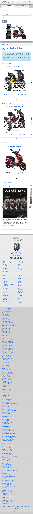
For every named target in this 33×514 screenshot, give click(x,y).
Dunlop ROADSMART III (7, 368)
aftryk (4, 506)
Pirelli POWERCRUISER (7, 496)
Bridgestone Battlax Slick (7, 322)
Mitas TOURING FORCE (7, 483)
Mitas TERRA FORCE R (7, 481)
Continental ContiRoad (7, 344)
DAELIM (5, 281)
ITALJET (9, 44)
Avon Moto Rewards (8, 187)
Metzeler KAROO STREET (8, 419)
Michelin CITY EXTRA (7, 442)
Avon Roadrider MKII (6, 311)
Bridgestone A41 (6, 317)
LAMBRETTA (21, 289)
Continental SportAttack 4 (8, 352)
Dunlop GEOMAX (6, 362)
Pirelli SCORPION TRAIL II (8, 501)
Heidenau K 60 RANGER (7, 388)
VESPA (5, 302)
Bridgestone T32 (5, 335)
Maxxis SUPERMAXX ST (7, 412)
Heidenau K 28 (5, 383)
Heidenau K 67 (5, 393)
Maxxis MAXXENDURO (7, 406)
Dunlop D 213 (5, 359)
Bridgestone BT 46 (6, 327)
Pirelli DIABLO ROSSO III (8, 490)
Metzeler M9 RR (5, 420)
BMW (19, 277)
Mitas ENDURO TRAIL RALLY (9, 469)
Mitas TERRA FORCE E (7, 477)
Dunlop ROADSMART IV (7, 369)
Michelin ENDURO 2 (6, 446)
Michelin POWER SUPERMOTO (9, 456)
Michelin (5, 268)
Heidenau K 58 (5, 385)
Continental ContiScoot (7, 345)
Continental (20, 262)
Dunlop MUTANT (6, 365)
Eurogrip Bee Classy (6, 378)
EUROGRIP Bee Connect (8, 379)
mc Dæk (4, 44)
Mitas (19, 268)
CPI (18, 279)
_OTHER (20, 304)
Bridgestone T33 (5, 336)
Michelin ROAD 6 (6, 460)
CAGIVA (19, 278)
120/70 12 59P (8, 94)
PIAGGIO (20, 297)
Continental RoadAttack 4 (8, 351)
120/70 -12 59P (8, 134)
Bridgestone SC (5, 334)
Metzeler (19, 267)
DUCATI (5, 282)
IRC (18, 265)
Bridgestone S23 (6, 332)
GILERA (19, 282)
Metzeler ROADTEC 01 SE (8, 427)
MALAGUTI (20, 291)
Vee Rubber (20, 269)
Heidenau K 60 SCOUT (7, 389)
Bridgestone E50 (6, 328)
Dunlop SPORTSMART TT (8, 375)
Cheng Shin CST (7, 262)
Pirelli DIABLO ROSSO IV (8, 491)
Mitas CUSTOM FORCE (7, 466)
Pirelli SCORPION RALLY (8, 499)
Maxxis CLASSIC (6, 400)
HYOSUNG (20, 285)
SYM (19, 299)
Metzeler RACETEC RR (7, 425)
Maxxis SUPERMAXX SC (8, 409)
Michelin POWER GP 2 (7, 452)
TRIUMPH (5, 301)
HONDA (19, 284)
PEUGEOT (5, 297)
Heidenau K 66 (5, 392)
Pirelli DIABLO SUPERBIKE (8, 493)
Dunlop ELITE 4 (5, 361)
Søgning (4, 21)
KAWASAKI (5, 288)
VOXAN (19, 302)
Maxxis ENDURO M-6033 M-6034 (9, 403)
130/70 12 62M (22, 174)
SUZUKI (5, 299)
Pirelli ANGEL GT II (6, 489)
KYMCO (5, 289)
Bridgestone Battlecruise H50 (8, 325)
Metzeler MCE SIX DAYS (7, 422)
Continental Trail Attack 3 (7, 358)
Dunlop (4, 264)
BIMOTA (5, 277)
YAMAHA (5, 304)
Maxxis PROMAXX (6, 408)
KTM (19, 288)
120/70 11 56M (8, 174)
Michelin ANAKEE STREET (8, 439)
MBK (4, 292)
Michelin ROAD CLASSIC (8, 462)
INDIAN (5, 287)
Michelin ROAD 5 (6, 459)
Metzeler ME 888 (6, 423)
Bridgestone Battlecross (7, 324)
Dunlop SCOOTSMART (7, 372)
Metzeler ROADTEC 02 (7, 429)
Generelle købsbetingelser (25, 506)
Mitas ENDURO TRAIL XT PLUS (9, 470)
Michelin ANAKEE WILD (7, 440)
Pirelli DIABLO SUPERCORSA (9, 494)
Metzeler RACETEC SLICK (8, 426)
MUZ (19, 294)
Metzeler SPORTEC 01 (7, 432)
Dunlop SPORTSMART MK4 (8, 373)
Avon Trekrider (5, 315)
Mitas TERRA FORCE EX (8, 479)
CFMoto (5, 279)
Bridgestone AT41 (6, 318)
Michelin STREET (6, 463)
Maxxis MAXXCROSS (7, 405)
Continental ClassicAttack (8, 339)
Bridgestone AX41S (6, 321)
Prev (3, 207)
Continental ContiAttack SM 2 (8, 341)
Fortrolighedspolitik (15, 506)
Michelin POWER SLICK (7, 454)
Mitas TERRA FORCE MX (8, 480)
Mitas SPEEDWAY (6, 474)
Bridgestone (20, 261)
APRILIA (5, 275)
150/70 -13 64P (22, 134)
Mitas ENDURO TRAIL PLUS (8, 467)
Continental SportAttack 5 (8, 354)
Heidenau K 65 (5, 390)
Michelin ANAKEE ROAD (7, 437)
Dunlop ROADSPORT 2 (7, 371)
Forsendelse (8, 506)
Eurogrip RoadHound (7, 382)
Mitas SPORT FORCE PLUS (8, 476)
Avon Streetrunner (6, 314)
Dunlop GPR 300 (6, 363)
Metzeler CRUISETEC (7, 415)
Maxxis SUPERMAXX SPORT (9, 410)
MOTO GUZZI (21, 292)
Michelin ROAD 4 (6, 457)
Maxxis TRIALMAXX (6, 413)
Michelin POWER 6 (6, 449)
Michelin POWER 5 (6, 447)
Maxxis (4, 267)
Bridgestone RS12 (6, 329)
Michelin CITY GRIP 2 (7, 443)
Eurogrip (19, 264)
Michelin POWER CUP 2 (7, 450)
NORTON (20, 295)
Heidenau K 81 (5, 398)
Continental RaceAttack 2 (7, 349)
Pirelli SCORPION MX (7, 497)
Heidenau (5, 265)
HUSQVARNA (6, 285)
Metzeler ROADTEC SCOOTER (9, 430)
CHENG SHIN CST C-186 (8, 338)
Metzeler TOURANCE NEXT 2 (9, 435)
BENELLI (20, 275)
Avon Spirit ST (5, 312)
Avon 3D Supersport (6, 308)
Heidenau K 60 (5, 386)
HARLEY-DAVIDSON (8, 284)
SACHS (19, 298)
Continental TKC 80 (6, 356)
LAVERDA (5, 291)
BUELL (4, 278)
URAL (19, 301)
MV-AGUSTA (6, 295)
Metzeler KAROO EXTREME (8, 417)
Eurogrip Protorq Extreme (8, 381)
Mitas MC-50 (5, 473)
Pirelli (4, 269)
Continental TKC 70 (6, 355)
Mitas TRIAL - (5, 487)
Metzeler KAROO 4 (6, 416)
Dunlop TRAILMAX (6, 376)
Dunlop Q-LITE (5, 366)
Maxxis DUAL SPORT (7, 402)
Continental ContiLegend (7, 342)
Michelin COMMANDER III (8, 444)
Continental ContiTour (7, 348)
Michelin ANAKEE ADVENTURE (9, 436)
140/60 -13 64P (22, 94)
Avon (4, 261)
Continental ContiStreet (7, 346)
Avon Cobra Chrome (6, 309)
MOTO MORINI (6, 294)
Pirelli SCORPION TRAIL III (8, 503)
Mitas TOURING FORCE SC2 (8, 486)
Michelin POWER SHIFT (7, 453)
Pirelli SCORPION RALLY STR (9, 500)
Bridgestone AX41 (6, 319)
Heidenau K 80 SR (6, 396)
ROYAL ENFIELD (7, 298)
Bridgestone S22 (6, 331)
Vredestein (5, 271)
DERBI (19, 281)
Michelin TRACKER (6, 464)
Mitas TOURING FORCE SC (8, 484)
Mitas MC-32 (5, 471)
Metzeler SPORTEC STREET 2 (9, 433)
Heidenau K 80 (5, 395)
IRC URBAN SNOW (6, 399)
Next (30, 207)
